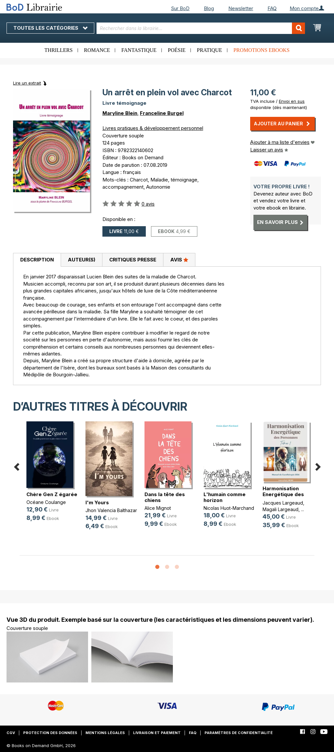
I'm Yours (97, 502)
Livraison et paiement (157, 732)
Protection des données (50, 732)
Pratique (209, 50)
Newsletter (240, 8)
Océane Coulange (46, 502)
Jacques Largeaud (283, 503)
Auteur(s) (81, 260)
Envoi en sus (292, 101)
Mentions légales (105, 732)
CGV (11, 732)
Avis (179, 259)
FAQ (272, 8)
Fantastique (139, 50)
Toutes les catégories (50, 28)
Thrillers (58, 50)
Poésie (177, 50)
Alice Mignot (157, 508)
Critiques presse (132, 260)
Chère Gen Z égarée (51, 494)
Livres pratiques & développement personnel (152, 128)
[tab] (37, 260)
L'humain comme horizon (225, 497)
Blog (209, 8)
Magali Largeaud (280, 509)
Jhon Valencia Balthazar (111, 510)
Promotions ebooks (262, 50)
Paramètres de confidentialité (239, 732)
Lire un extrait (27, 83)
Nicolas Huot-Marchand (229, 508)
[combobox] (201, 28)
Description (37, 260)
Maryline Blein (119, 113)
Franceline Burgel (162, 113)
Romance (97, 50)
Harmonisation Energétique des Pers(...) (283, 494)
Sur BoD (180, 8)
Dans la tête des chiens (164, 497)
